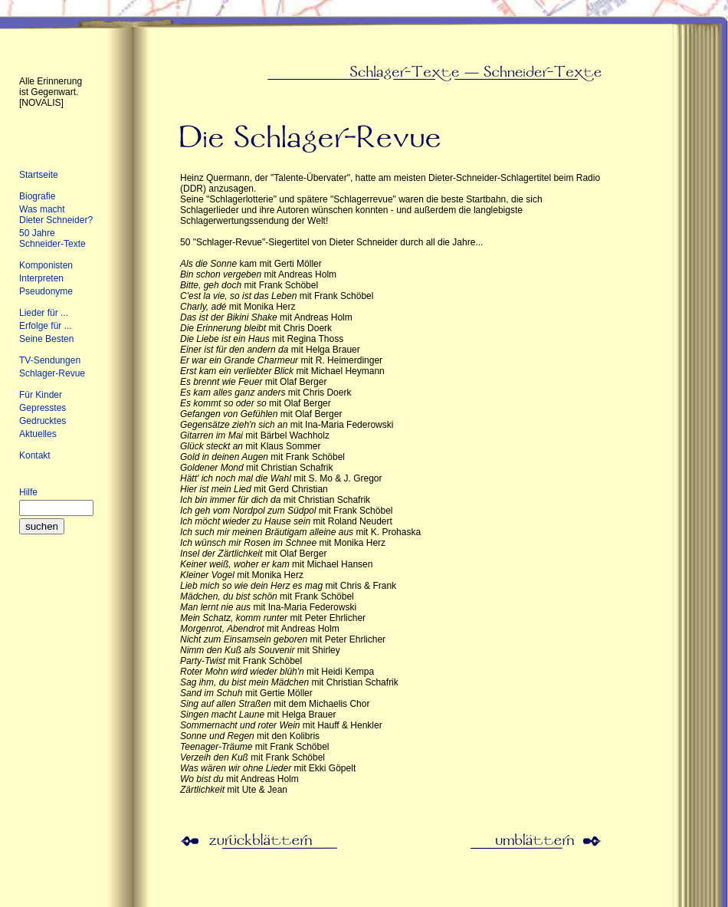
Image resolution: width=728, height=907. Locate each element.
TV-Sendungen (49, 360)
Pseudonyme (46, 291)
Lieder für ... (43, 312)
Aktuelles (38, 434)
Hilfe (28, 492)
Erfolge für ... (45, 325)
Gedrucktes (42, 421)
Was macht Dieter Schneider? (56, 214)
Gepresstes (42, 408)
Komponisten (46, 265)
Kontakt (35, 455)
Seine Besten (46, 339)
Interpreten (41, 278)
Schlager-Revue (52, 373)
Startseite (38, 174)
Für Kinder (40, 394)
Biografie (37, 196)
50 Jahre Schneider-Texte (52, 238)
